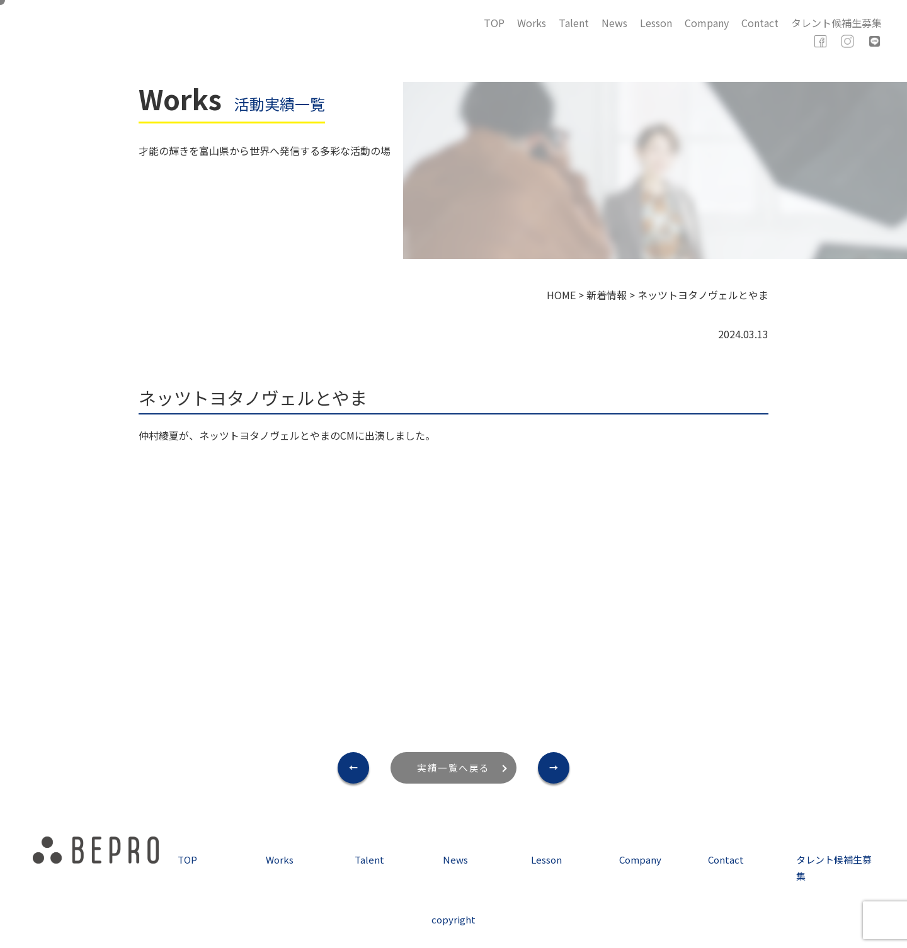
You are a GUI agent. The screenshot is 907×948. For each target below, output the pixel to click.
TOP (494, 22)
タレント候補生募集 (836, 22)
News (614, 22)
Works (531, 22)
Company (707, 22)
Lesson (656, 22)
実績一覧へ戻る (453, 767)
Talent (574, 22)
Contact (760, 22)
